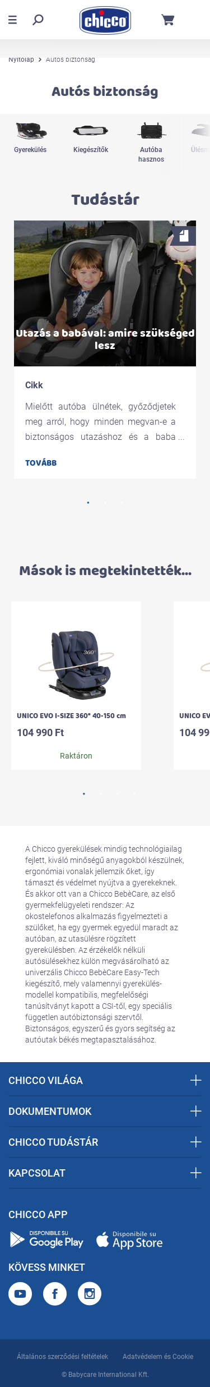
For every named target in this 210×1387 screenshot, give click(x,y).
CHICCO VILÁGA (105, 1080)
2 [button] (105, 502)
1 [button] (88, 502)
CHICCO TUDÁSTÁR (105, 1142)
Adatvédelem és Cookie (158, 1357)
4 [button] (134, 794)
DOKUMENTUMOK (105, 1111)
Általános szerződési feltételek (62, 1357)
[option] (30, 144)
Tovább (41, 463)
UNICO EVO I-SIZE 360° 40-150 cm (71, 716)
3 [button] (122, 502)
